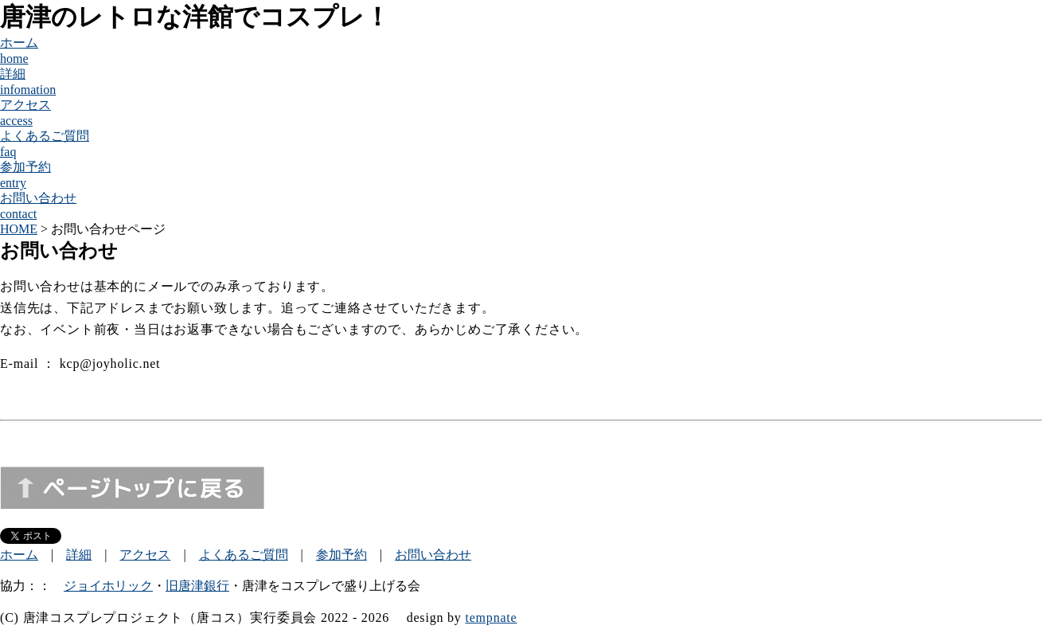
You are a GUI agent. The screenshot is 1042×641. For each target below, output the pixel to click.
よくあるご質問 (243, 554)
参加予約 (341, 554)
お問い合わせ (433, 554)
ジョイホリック (108, 585)
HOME (18, 229)
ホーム (19, 554)
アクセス (144, 554)
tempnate (491, 617)
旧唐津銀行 (197, 585)
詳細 (79, 554)
